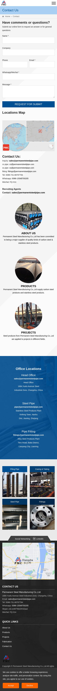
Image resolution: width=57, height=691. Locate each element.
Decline (30, 685)
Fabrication (7, 642)
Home (7, 16)
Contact (16, 16)
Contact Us (7, 646)
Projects (5, 637)
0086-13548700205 (20, 178)
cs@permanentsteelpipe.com (21, 164)
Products (6, 632)
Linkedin (38, 539)
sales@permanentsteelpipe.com (21, 599)
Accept (11, 685)
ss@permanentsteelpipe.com (21, 168)
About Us (6, 628)
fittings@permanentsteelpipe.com (22, 171)
